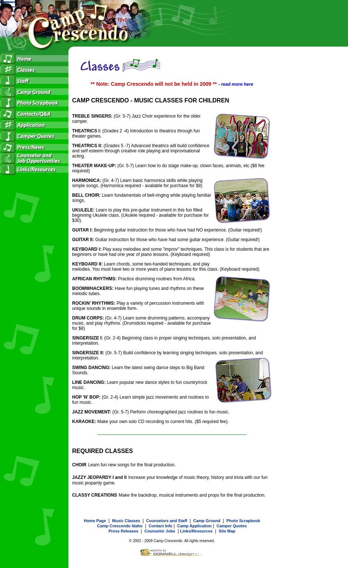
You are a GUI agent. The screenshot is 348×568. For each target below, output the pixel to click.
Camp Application (194, 526)
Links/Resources (196, 531)
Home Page (95, 520)
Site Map (227, 531)
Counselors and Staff (166, 520)
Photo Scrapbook (243, 520)
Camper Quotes (231, 526)
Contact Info (160, 526)
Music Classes (126, 520)
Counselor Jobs (160, 531)
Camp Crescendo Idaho (120, 526)
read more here (237, 84)
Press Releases (123, 531)
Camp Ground (206, 520)
